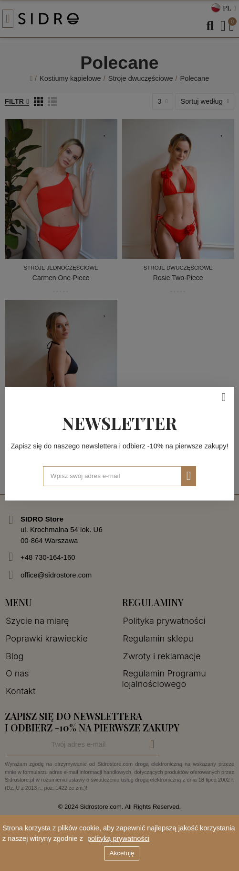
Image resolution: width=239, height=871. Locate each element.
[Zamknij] (223, 397)
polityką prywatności (118, 838)
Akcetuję (122, 853)
